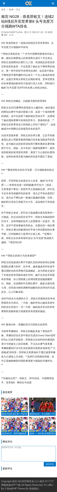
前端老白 (34, 488)
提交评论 (50, 464)
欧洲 (11, 9)
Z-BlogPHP (11, 488)
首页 (3, 9)
